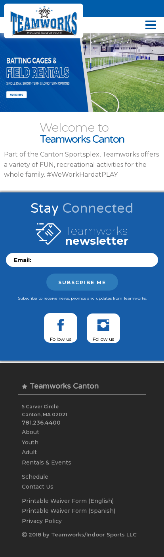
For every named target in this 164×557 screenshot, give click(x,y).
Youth (30, 442)
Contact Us (37, 486)
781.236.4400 (41, 422)
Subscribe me (82, 282)
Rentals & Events (46, 462)
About (30, 432)
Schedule (35, 476)
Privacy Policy (42, 521)
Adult (29, 452)
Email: (22, 260)
